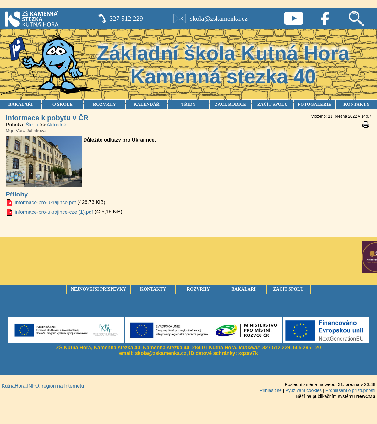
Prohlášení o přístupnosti (350, 390)
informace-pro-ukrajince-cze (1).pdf (54, 212)
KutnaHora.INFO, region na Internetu (43, 386)
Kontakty (153, 289)
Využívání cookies (304, 390)
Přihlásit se (270, 390)
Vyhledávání (356, 18)
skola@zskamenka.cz (219, 18)
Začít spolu (288, 289)
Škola (32, 124)
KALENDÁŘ (146, 104)
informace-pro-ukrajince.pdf (45, 202)
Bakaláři (243, 289)
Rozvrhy (198, 289)
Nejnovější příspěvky (98, 289)
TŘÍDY (188, 104)
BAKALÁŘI (20, 104)
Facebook (325, 18)
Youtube (293, 18)
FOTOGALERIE (314, 104)
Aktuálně (56, 124)
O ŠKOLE (62, 104)
